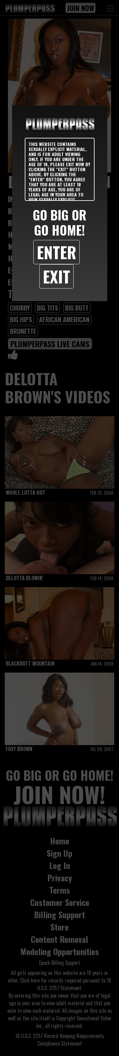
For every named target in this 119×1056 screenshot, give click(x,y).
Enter (56, 252)
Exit (56, 276)
